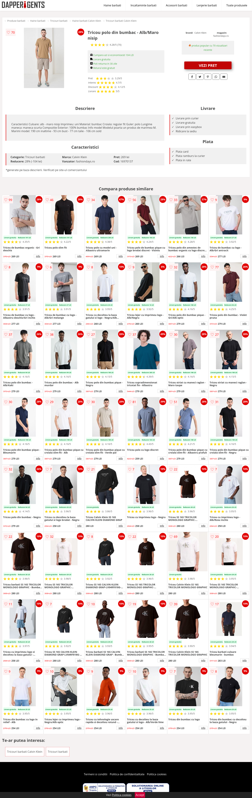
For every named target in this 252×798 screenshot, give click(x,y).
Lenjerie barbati (207, 5)
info (38, 256)
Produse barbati (16, 20)
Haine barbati (112, 5)
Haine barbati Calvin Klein (86, 20)
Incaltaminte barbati (143, 5)
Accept (140, 795)
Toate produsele (236, 5)
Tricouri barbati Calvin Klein (121, 20)
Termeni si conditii (95, 774)
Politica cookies (157, 774)
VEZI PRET (208, 65)
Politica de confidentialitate (127, 774)
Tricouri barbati (59, 20)
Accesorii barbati (176, 5)
